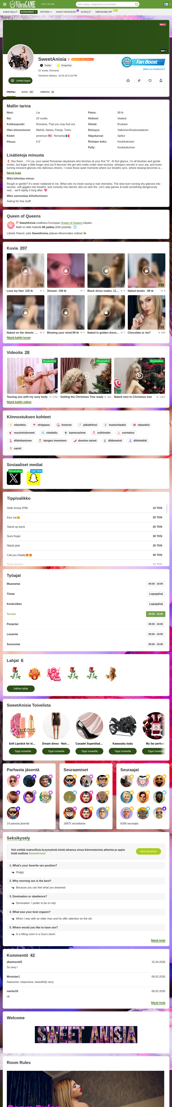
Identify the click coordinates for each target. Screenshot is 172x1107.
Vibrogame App (104, 11)
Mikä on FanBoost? (154, 69)
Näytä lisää (14, 173)
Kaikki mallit (10, 12)
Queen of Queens (71, 222)
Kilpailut (86, 12)
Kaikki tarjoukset (67, 11)
